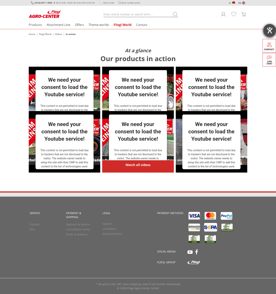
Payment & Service (78, 224)
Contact (141, 25)
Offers (79, 25)
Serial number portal (130, 2)
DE (230, 3)
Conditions (109, 229)
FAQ (32, 229)
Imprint (107, 224)
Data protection (112, 234)
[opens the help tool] (269, 30)
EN (239, 3)
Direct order (108, 2)
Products (35, 25)
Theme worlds (99, 25)
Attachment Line (58, 25)
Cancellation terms (78, 229)
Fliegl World (122, 25)
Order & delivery (76, 234)
